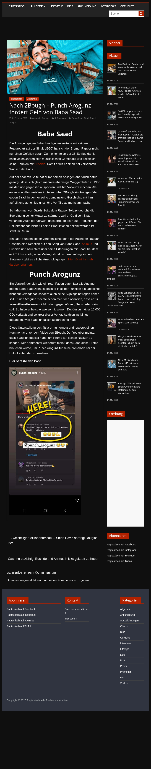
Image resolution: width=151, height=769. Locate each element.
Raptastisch (17, 6)
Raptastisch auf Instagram (121, 550)
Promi (123, 666)
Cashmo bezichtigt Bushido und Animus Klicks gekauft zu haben (55, 559)
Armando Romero (40, 118)
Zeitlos (123, 683)
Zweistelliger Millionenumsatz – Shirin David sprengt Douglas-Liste (52, 540)
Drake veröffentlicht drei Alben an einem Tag (130, 180)
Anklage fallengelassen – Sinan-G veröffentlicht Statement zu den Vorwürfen (130, 388)
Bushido (39, 164)
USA (122, 677)
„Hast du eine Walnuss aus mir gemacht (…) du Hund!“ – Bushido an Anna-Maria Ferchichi (129, 159)
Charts (123, 626)
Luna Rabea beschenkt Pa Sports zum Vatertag (131, 321)
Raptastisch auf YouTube (120, 555)
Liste (123, 654)
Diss (70, 6)
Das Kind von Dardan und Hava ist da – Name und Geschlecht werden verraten (131, 69)
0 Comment (59, 118)
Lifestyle (56, 6)
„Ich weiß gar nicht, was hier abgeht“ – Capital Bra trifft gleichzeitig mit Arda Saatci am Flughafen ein (130, 136)
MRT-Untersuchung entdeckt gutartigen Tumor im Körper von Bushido (128, 200)
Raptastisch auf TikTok (119, 561)
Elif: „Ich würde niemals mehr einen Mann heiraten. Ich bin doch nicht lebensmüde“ (129, 341)
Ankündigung (87, 6)
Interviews (108, 6)
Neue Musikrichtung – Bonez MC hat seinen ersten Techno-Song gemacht (129, 365)
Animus (87, 244)
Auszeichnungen (129, 620)
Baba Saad (77, 118)
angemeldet (28, 580)
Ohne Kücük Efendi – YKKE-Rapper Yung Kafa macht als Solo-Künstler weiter (129, 92)
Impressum (71, 618)
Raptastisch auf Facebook (121, 544)
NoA (122, 660)
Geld (86, 118)
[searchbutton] (141, 13)
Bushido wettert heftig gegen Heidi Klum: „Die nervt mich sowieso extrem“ (129, 224)
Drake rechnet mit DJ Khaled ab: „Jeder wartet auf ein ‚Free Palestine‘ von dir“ (130, 247)
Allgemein (38, 6)
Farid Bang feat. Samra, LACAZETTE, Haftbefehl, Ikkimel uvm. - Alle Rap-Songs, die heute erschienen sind (124, 299)
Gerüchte (127, 6)
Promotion (126, 671)
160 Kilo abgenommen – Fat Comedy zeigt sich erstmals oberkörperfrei (130, 114)
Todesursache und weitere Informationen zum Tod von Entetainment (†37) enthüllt (123, 272)
